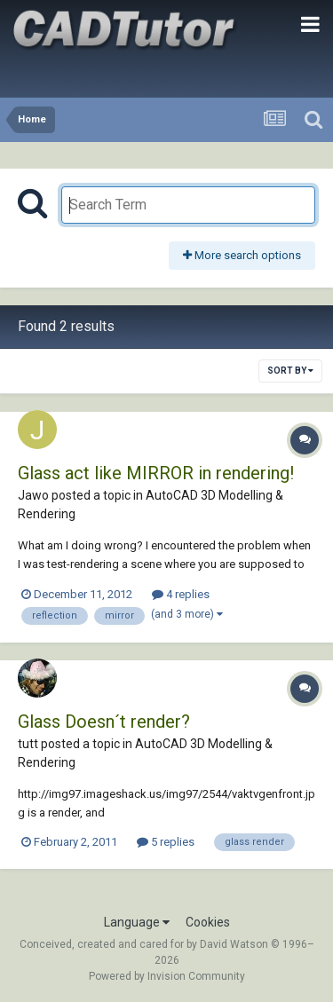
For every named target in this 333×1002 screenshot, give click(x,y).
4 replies (181, 594)
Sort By (290, 370)
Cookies (208, 922)
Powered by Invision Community (167, 976)
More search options (242, 255)
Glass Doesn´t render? (104, 721)
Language (137, 922)
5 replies (165, 841)
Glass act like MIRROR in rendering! (156, 473)
